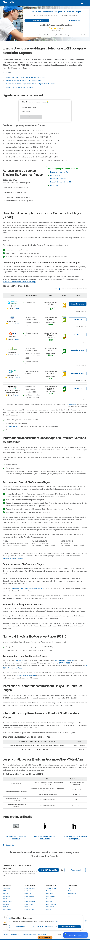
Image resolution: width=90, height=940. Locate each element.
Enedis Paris (28, 891)
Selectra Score (72, 404)
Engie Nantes (50, 906)
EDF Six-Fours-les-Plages (64, 660)
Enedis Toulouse (29, 909)
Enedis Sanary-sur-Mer (58, 178)
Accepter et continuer (69, 926)
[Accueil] (3, 845)
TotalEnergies (72, 893)
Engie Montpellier (51, 904)
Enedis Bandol (55, 185)
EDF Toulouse (7, 909)
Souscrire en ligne (77, 304)
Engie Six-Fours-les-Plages (26, 675)
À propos (5, 934)
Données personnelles (29, 934)
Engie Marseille (50, 896)
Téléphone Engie (51, 888)
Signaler (31, 117)
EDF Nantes (6, 904)
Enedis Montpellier (30, 901)
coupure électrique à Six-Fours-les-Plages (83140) (28, 588)
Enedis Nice (28, 906)
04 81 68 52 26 (37, 20)
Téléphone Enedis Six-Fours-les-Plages (19, 87)
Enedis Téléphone (30, 888)
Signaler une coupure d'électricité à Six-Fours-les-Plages (26, 77)
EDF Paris (5, 891)
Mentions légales (15, 934)
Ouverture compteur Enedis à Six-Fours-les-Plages (23, 80)
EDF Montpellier (7, 901)
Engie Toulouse (50, 899)
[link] (56, 28)
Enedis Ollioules (55, 175)
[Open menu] (81, 3)
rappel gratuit (19, 558)
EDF (69, 888)
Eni (69, 896)
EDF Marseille (6, 896)
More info (55, 921)
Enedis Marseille (29, 896)
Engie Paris (49, 891)
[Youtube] (85, 920)
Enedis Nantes (29, 904)
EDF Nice (5, 906)
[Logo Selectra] (9, 2)
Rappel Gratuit (45, 937)
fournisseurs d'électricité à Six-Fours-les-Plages (19, 282)
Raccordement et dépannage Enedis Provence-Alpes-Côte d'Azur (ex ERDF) (33, 84)
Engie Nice (49, 909)
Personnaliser (20, 927)
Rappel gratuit (75, 20)
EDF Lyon (5, 893)
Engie (69, 891)
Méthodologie (42, 934)
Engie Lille (49, 901)
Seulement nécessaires (45, 926)
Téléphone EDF (7, 888)
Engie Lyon (49, 893)
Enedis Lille (28, 899)
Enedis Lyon (28, 893)
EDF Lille (5, 899)
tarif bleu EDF (20, 660)
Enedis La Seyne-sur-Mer (59, 172)
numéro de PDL (13, 426)
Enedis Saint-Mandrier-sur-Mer (61, 182)
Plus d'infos (77, 319)
